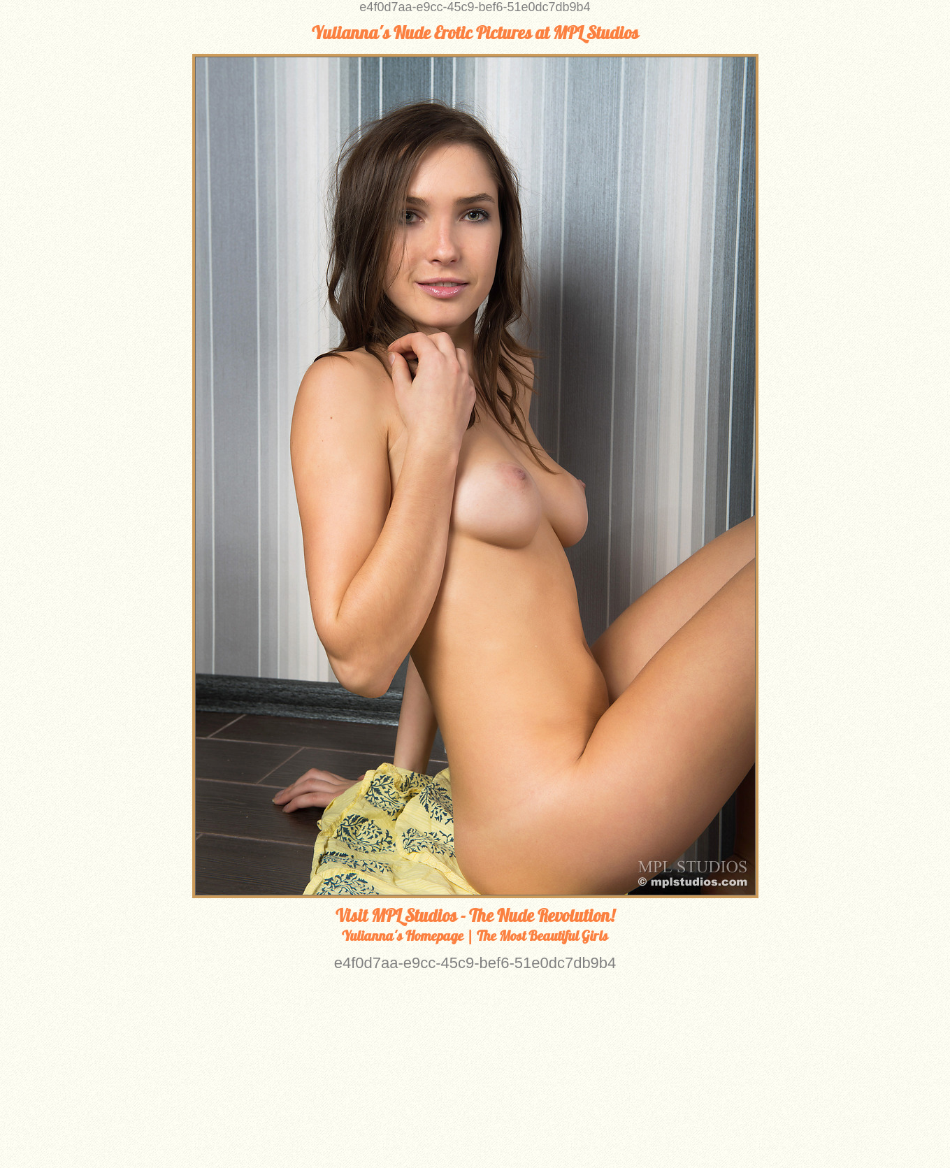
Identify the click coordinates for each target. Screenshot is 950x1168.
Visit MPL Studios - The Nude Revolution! (475, 915)
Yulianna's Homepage (402, 935)
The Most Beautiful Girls (542, 935)
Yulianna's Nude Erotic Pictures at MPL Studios (475, 33)
